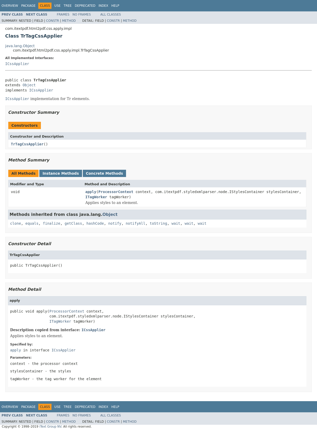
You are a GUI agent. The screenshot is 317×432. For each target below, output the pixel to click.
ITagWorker (96, 197)
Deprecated (85, 6)
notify (114, 223)
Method (69, 21)
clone (15, 223)
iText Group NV (50, 426)
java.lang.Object (20, 46)
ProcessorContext (115, 192)
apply (90, 192)
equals (32, 223)
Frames (63, 14)
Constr (52, 21)
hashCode (95, 223)
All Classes (110, 14)
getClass (73, 223)
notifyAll (135, 223)
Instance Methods (60, 173)
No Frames (81, 14)
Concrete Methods (104, 173)
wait (176, 223)
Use (57, 6)
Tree (68, 6)
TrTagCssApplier (27, 144)
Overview (10, 6)
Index (103, 6)
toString (158, 223)
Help (115, 6)
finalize (51, 223)
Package (28, 6)
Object (29, 85)
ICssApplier (17, 64)
